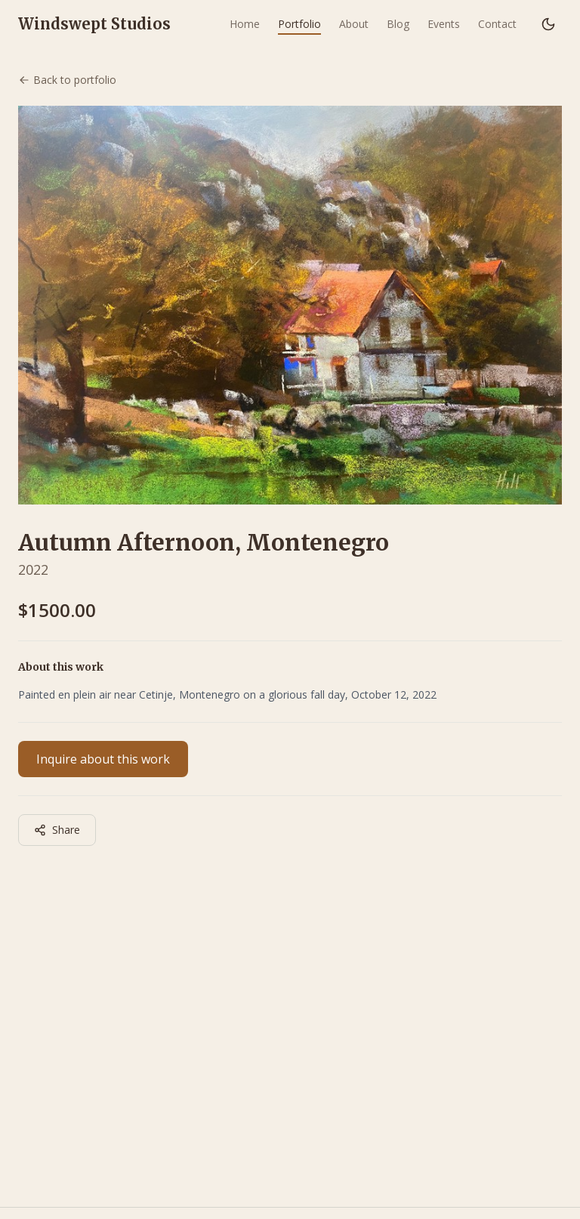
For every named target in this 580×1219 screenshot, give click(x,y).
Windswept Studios (94, 23)
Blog (398, 24)
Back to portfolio (67, 80)
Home (245, 24)
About (354, 24)
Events (443, 24)
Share (57, 829)
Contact (497, 24)
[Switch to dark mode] (548, 24)
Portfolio (299, 24)
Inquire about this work (103, 759)
